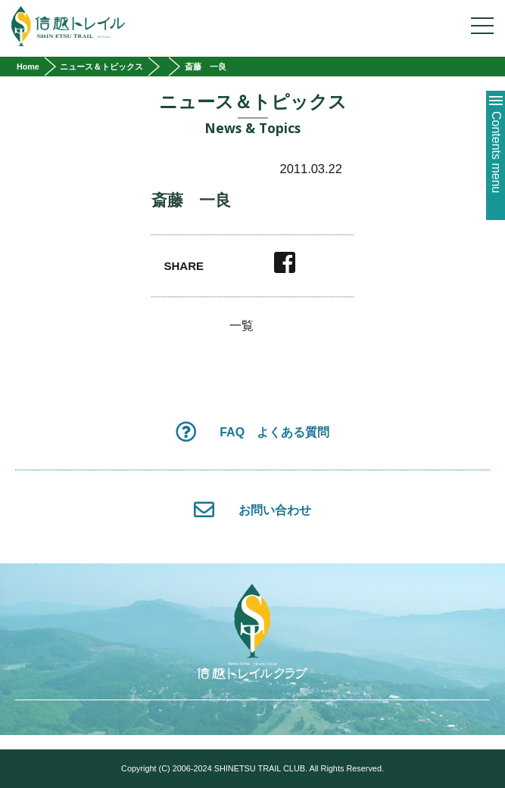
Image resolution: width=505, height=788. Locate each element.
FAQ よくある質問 (252, 431)
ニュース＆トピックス (101, 66)
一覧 (241, 326)
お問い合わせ (252, 509)
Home (28, 66)
